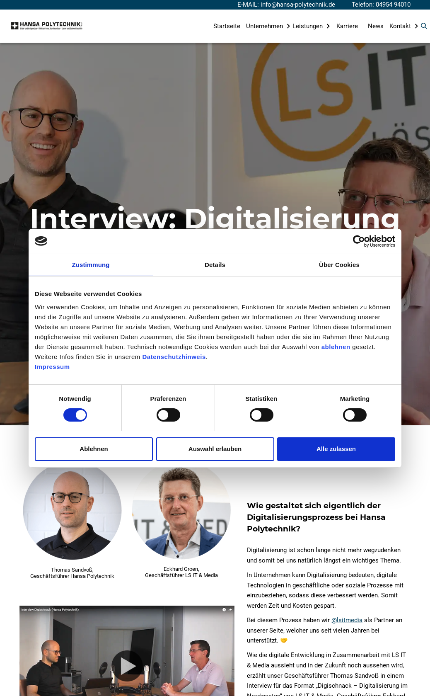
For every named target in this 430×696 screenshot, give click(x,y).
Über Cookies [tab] (339, 264)
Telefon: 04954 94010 (381, 4)
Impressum (52, 366)
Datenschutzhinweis (174, 356)
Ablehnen (94, 448)
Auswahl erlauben (215, 448)
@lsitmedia (346, 620)
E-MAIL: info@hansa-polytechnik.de (286, 4)
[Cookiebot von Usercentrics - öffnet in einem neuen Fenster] (359, 241)
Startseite (226, 26)
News (376, 26)
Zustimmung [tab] (91, 264)
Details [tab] (215, 264)
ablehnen (335, 346)
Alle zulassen (336, 448)
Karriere (347, 26)
